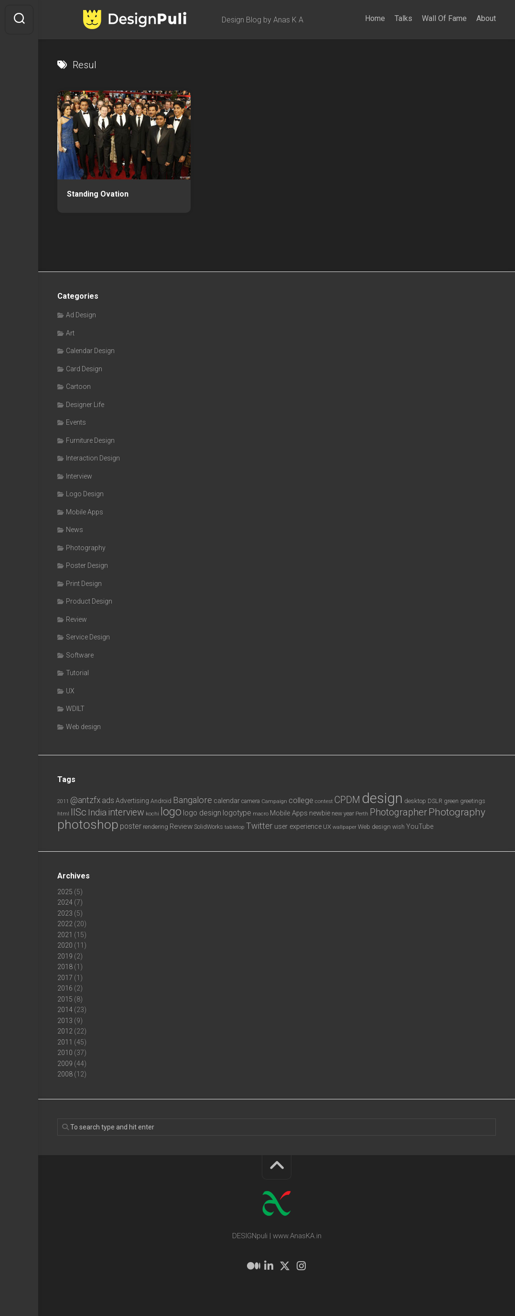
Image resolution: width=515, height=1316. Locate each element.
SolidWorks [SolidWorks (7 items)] (208, 826)
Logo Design (85, 494)
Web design (83, 727)
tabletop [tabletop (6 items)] (235, 827)
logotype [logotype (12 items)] (237, 812)
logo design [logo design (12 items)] (202, 812)
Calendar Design (90, 351)
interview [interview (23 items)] (126, 812)
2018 (65, 967)
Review (76, 619)
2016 (65, 988)
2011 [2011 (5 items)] (63, 801)
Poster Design (87, 565)
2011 (65, 1042)
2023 (65, 913)
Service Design (88, 637)
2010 (65, 1052)
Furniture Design (90, 440)
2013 (65, 1020)
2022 (65, 924)
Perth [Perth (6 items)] (361, 813)
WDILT (75, 708)
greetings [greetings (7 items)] (472, 800)
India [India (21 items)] (97, 812)
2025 (65, 892)
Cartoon (78, 386)
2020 (65, 945)
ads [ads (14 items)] (108, 800)
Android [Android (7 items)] (161, 800)
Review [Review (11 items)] (181, 826)
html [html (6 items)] (63, 813)
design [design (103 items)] (382, 798)
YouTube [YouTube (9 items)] (419, 826)
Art (70, 333)
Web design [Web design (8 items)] (374, 826)
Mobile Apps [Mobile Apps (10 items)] (289, 813)
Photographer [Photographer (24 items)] (398, 812)
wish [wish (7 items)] (398, 826)
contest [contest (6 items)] (324, 801)
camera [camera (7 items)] (250, 800)
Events (76, 422)
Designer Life (85, 404)
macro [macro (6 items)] (260, 813)
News (74, 529)
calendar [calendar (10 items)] (227, 800)
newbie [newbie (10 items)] (319, 813)
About (486, 18)
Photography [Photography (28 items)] (457, 812)
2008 (65, 1074)
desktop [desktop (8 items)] (415, 800)
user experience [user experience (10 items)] (298, 826)
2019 (65, 956)
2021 (65, 935)
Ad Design (81, 315)
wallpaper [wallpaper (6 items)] (344, 827)
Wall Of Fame (444, 18)
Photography (86, 548)
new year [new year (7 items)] (343, 813)
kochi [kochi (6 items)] (152, 813)
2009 (65, 1063)
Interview (79, 476)
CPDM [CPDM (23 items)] (347, 799)
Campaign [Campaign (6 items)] (274, 801)
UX (70, 691)
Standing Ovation (98, 193)
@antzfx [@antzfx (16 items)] (85, 800)
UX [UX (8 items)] (327, 826)
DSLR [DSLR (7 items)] (435, 800)
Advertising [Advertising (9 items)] (132, 800)
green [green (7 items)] (451, 800)
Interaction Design (93, 458)
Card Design (84, 369)
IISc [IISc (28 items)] (78, 812)
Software (80, 655)
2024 (65, 902)
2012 (65, 1031)
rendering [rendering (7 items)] (155, 826)
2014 (65, 1009)
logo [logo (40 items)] (171, 811)
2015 (65, 999)
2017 (65, 978)
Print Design (84, 583)
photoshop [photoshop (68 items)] (87, 824)
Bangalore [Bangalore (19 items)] (192, 800)
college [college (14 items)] (301, 800)
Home (375, 18)
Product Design (89, 601)
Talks (403, 18)
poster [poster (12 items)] (130, 826)
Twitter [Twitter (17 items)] (259, 826)
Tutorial (77, 673)
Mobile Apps (84, 512)
